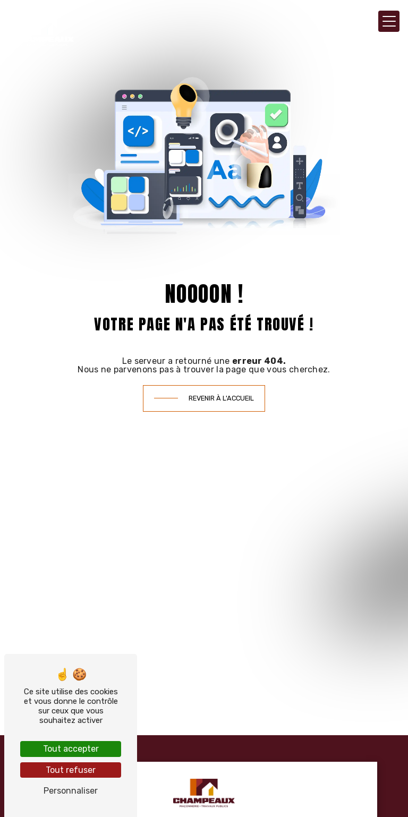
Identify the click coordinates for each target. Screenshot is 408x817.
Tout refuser (71, 770)
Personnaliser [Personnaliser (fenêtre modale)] (71, 791)
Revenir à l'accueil (221, 398)
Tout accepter (71, 749)
